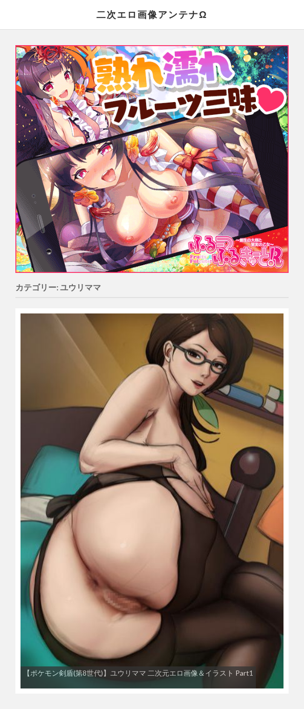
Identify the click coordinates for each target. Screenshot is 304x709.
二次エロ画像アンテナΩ (151, 14)
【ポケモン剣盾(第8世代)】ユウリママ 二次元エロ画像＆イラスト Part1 (138, 672)
